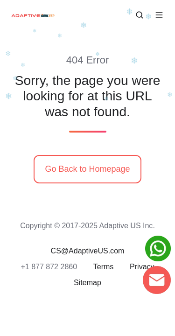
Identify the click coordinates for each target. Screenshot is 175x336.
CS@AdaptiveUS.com (88, 250)
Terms (103, 266)
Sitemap (87, 282)
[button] (139, 15)
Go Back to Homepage (87, 169)
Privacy (142, 266)
